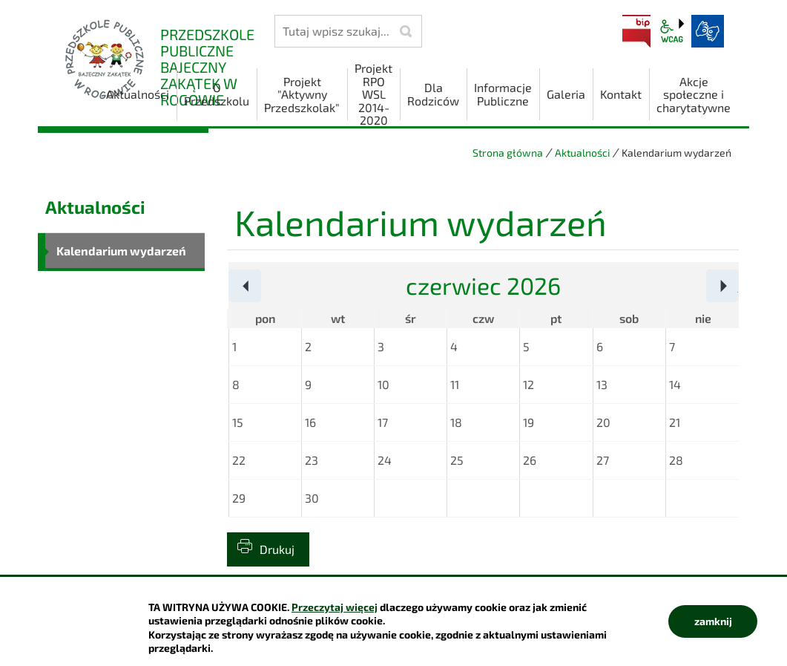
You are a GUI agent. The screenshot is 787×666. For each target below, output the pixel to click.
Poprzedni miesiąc (260, 286)
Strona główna (507, 152)
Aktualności (582, 152)
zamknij (713, 621)
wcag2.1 (672, 31)
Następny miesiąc (738, 286)
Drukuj (277, 549)
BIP (636, 31)
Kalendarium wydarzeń (121, 251)
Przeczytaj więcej (335, 607)
